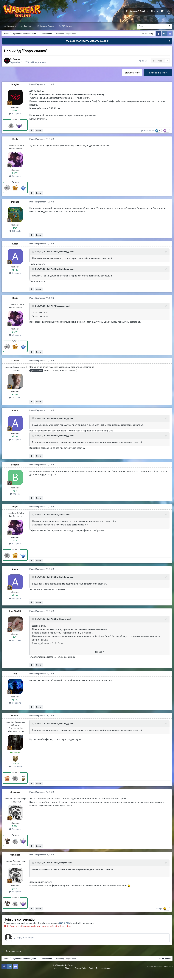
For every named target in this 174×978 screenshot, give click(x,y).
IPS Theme (6, 971)
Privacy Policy (30, 974)
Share (143, 66)
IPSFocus (18, 971)
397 (16, 400)
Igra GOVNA (16, 616)
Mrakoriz (15, 720)
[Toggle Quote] (33, 257)
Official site (66, 31)
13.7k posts (15, 772)
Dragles (19, 64)
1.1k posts (16, 708)
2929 (15, 769)
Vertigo (159, 914)
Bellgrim (16, 470)
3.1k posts (16, 119)
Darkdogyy (64, 257)
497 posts (15, 403)
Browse (11, 31)
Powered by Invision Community (158, 972)
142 (16, 275)
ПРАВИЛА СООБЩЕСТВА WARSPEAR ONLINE (87, 46)
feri (15, 679)
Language (7, 974)
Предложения (42, 67)
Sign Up (154, 13)
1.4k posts (16, 278)
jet (143, 136)
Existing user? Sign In (137, 13)
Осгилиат (16, 797)
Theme (18, 974)
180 (16, 705)
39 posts (16, 499)
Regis (16, 144)
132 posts (15, 236)
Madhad (16, 207)
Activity (27, 31)
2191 (15, 178)
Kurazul (151, 136)
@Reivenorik (36, 376)
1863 (15, 116)
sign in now (68, 928)
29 (15, 233)
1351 (15, 831)
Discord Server (47, 31)
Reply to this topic (157, 78)
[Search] (145, 31)
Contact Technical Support (49, 974)
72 (15, 642)
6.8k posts (16, 181)
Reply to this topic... (28, 943)
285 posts (15, 646)
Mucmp (62, 625)
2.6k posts (16, 834)
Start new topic (131, 78)
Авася (16, 249)
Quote (38, 136)
